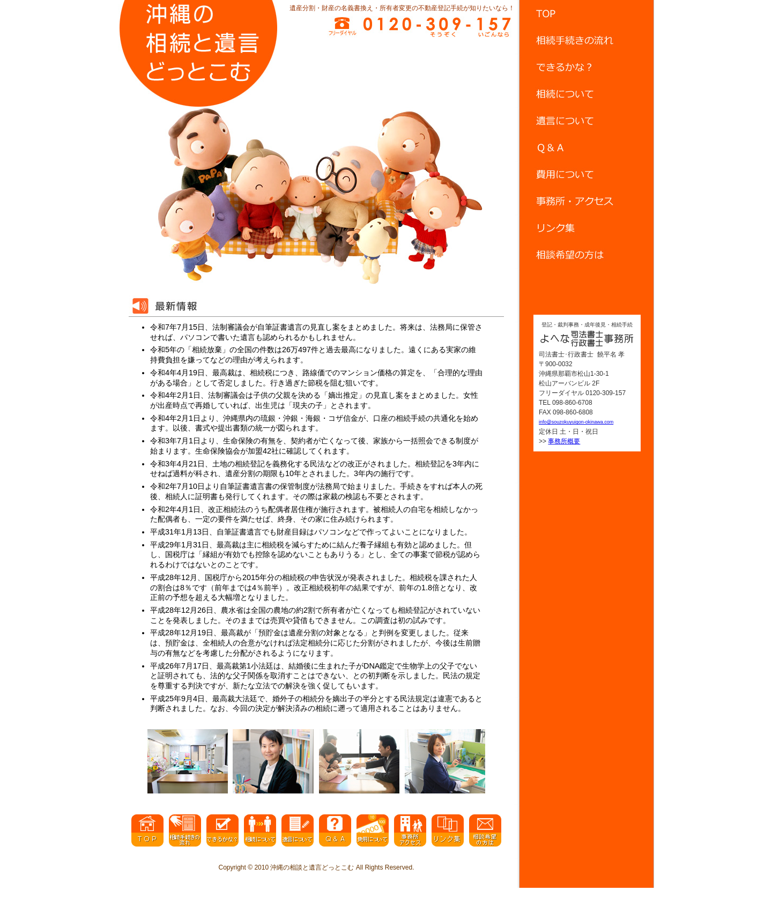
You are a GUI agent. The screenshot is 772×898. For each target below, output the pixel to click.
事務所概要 (564, 441)
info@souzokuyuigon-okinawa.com (576, 422)
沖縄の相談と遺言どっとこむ (312, 867)
